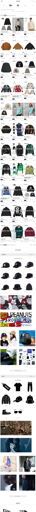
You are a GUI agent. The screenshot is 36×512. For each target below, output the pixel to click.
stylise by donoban (18, 1)
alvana (2, 53)
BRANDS (25, 5)
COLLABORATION (18, 327)
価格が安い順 (9, 15)
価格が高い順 (14, 15)
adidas (13, 136)
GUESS (25, 31)
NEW (3, 5)
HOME (1, 9)
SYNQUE (14, 31)
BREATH (25, 157)
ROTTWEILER (27, 136)
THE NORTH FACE (4, 31)
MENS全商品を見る (18, 496)
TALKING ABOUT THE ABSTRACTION (5, 96)
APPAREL (18, 310)
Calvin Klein (15, 116)
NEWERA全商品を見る (18, 370)
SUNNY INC (3, 239)
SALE (32, 5)
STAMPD (26, 219)
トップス (7, 9)
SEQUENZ (14, 74)
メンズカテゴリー (4, 9)
